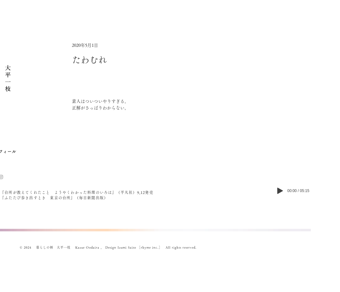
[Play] (280, 191)
